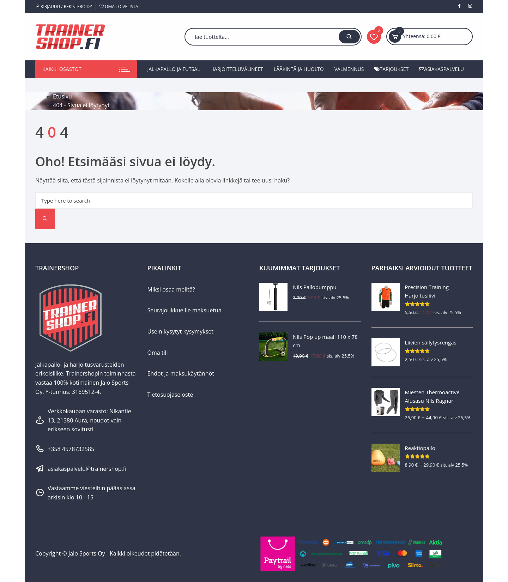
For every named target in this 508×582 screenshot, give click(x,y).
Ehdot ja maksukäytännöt (180, 373)
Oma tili (157, 352)
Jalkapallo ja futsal (173, 69)
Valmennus (349, 69)
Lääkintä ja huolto (299, 69)
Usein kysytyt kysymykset (180, 331)
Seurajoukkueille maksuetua (184, 310)
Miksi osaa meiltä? (171, 289)
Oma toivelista (118, 7)
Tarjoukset (391, 69)
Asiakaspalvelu (441, 69)
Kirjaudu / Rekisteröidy (63, 7)
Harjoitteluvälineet (237, 69)
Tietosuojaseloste (170, 394)
